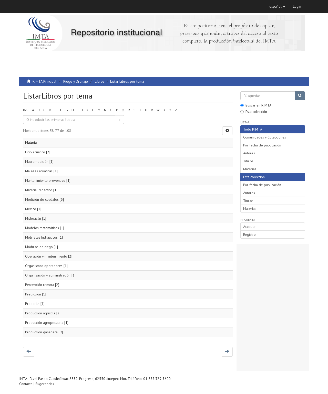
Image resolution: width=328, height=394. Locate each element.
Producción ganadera (41, 332)
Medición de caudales (42, 199)
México (30, 209)
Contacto (26, 383)
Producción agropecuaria (44, 322)
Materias (249, 169)
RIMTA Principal (44, 81)
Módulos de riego (39, 246)
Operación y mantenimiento (46, 256)
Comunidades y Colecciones (264, 137)
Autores (249, 153)
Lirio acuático (35, 152)
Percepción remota (39, 284)
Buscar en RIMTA (255, 105)
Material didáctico (38, 190)
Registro (249, 234)
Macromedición (36, 161)
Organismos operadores (44, 265)
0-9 (25, 110)
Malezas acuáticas (39, 171)
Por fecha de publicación (262, 145)
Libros (99, 81)
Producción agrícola (40, 313)
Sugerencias (44, 383)
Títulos (248, 161)
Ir (119, 119)
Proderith (32, 303)
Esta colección (253, 111)
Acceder (249, 226)
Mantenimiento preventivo (45, 180)
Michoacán (33, 218)
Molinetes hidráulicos (41, 237)
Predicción (33, 294)
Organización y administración (47, 275)
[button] (277, 6)
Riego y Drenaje (75, 81)
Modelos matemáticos (42, 228)
